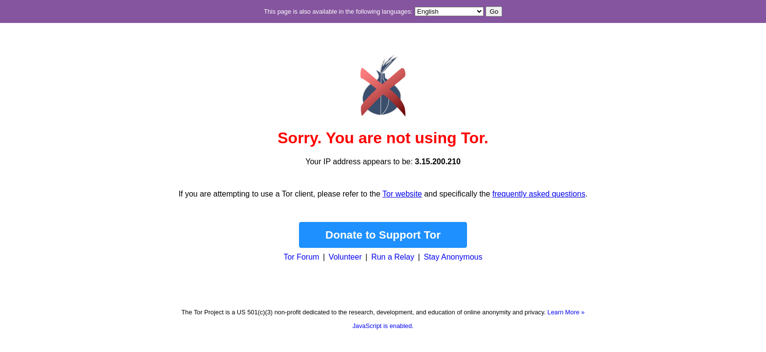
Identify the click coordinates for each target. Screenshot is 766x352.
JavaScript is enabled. (382, 326)
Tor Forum (301, 257)
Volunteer (345, 257)
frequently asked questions (538, 194)
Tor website (402, 194)
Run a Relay (392, 257)
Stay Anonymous (453, 257)
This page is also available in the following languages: (338, 11)
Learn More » (566, 312)
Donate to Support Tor (383, 235)
